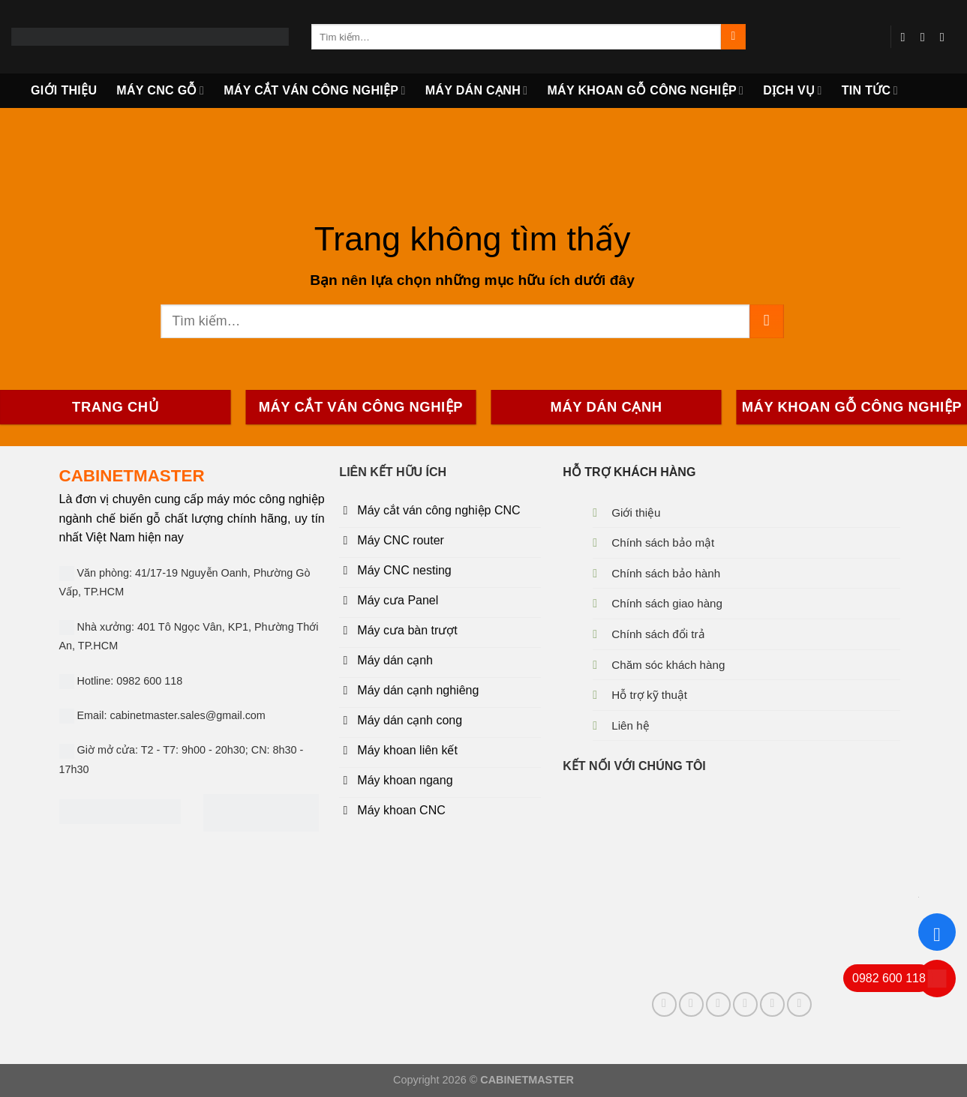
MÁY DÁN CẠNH (476, 90)
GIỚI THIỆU (64, 90)
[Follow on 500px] (799, 1004)
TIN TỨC (870, 90)
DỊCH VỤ (792, 90)
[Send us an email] (926, 36)
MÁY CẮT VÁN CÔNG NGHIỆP (315, 90)
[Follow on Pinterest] (718, 1004)
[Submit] (733, 36)
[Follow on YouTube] (946, 36)
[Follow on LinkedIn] (745, 1004)
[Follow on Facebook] (907, 36)
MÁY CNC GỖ (160, 90)
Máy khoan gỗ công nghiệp (645, 90)
